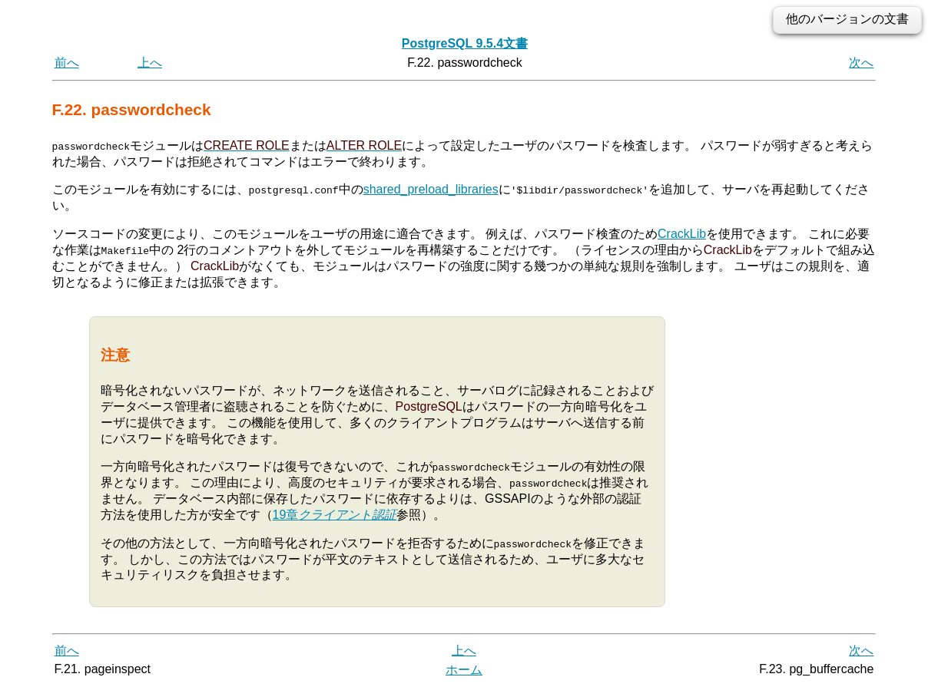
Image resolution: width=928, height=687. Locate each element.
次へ (861, 62)
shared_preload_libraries (431, 189)
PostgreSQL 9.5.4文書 (465, 43)
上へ (150, 62)
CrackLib (682, 233)
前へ (67, 62)
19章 (335, 514)
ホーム (464, 669)
